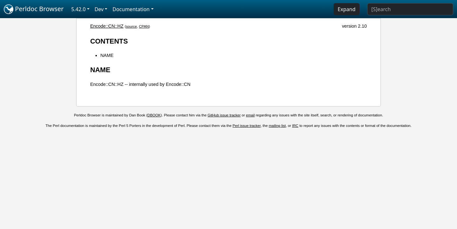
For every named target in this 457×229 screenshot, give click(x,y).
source (131, 26)
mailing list (277, 126)
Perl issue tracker (247, 126)
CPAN (144, 26)
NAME (107, 55)
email (250, 115)
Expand (346, 9)
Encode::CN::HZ (106, 26)
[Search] (410, 9)
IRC (295, 126)
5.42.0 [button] (78, 9)
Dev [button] (99, 9)
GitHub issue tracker (224, 115)
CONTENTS (109, 41)
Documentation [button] (130, 9)
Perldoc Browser (34, 9)
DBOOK (154, 115)
